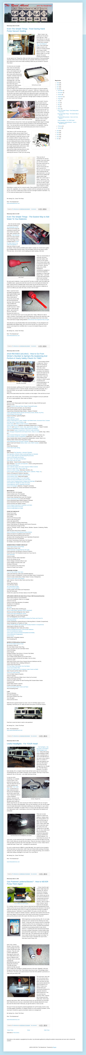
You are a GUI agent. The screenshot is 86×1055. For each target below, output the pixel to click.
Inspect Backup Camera (13, 419)
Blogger (54, 1047)
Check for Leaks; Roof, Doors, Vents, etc (17, 468)
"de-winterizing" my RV (12, 227)
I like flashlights (41, 747)
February (60, 126)
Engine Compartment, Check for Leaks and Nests (26, 430)
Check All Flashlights (12, 486)
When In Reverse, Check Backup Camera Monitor (19, 532)
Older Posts (46, 1030)
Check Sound (10, 636)
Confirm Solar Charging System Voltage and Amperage (21, 481)
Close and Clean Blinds (13, 465)
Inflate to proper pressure (22, 423)
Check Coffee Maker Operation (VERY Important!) (19, 610)
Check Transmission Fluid (13, 498)
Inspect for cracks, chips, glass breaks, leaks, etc (26, 427)
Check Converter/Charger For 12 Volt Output (18, 478)
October (60, 94)
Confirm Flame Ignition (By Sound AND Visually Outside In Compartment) (25, 624)
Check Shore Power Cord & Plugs (15, 546)
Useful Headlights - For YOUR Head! (22, 744)
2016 (58, 88)
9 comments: (33, 346)
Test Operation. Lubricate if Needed (23, 452)
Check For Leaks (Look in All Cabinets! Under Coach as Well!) (22, 669)
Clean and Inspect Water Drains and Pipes (17, 686)
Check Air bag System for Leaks (15, 508)
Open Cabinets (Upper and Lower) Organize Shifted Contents (22, 466)
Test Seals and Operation (21, 463)
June (59, 102)
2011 (58, 138)
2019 (58, 82)
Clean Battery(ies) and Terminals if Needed (17, 441)
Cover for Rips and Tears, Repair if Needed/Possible (24, 406)
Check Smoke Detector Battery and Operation (18, 474)
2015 (58, 130)
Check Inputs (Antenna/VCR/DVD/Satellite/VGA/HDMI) (20, 632)
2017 (58, 86)
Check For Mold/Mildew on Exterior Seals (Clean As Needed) (22, 428)
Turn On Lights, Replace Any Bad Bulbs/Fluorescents (20, 455)
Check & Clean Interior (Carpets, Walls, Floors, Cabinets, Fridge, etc (24, 471)
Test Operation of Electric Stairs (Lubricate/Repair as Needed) (22, 454)
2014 (58, 132)
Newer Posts (10, 1030)
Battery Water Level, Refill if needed (29, 443)
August (59, 98)
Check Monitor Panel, (12, 476)
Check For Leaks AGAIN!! (13, 672)
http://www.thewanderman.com (14, 730)
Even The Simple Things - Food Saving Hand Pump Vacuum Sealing (26, 30)
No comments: (34, 736)
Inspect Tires (10, 423)
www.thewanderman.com (13, 203)
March (59, 108)
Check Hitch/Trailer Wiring (13, 447)
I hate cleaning (15, 235)
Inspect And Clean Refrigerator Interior (16, 613)
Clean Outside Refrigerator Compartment (17, 435)
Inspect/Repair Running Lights (14, 414)
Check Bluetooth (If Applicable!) (15, 634)
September (60, 96)
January (60, 128)
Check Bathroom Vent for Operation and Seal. (18, 484)
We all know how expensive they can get (38, 319)
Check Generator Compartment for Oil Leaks (18, 549)
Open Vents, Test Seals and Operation (16, 458)
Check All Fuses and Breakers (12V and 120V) (18, 479)
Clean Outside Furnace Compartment (16, 436)
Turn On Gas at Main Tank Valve (15, 572)
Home (28, 1030)
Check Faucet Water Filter (13, 667)
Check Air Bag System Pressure (15, 506)
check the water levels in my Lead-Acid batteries (13, 243)
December (60, 90)
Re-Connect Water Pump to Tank (15, 643)
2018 (58, 84)
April (59, 106)
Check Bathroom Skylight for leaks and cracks (18, 482)
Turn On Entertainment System (14, 631)
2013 (58, 134)
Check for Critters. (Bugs (13, 470)
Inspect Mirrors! (11, 417)
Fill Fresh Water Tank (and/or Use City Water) (18, 666)
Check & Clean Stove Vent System (15, 578)
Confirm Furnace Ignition (13, 588)
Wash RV (9, 427)
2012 (58, 136)
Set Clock (9, 607)
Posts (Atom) (16, 1032)
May (59, 104)
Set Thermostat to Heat (13, 586)
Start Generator (11, 554)
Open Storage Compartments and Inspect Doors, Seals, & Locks (23, 431)
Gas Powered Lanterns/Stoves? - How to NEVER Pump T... (67, 123)
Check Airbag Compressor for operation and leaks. (19, 505)
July (59, 100)
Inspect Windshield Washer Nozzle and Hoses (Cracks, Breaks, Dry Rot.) (25, 412)
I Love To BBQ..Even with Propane (21, 903)
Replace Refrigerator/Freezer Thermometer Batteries (20, 629)
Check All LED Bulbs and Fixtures (15, 457)
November (60, 92)
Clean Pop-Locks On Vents (13, 460)
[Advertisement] (60, 51)
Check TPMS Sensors (12, 425)
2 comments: (33, 209)
